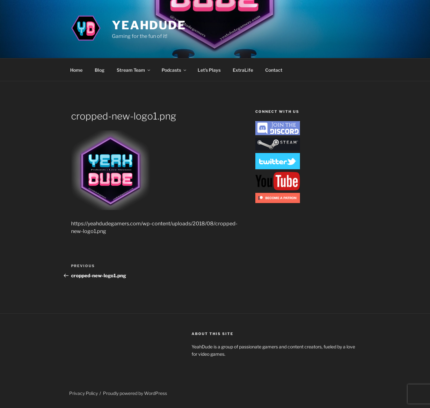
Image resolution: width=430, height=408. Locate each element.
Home (76, 70)
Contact (273, 70)
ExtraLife (243, 70)
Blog (100, 70)
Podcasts (174, 70)
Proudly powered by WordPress (135, 393)
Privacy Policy (83, 393)
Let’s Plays (209, 70)
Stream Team (134, 70)
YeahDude (149, 25)
